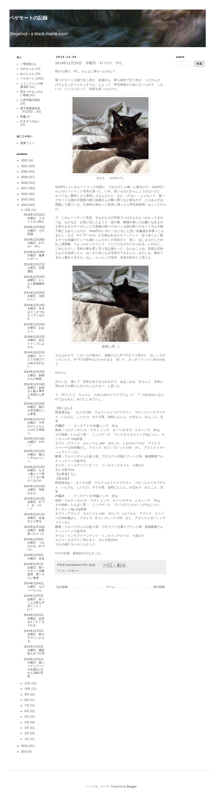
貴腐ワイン (27, 143)
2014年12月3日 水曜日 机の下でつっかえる (35, 636)
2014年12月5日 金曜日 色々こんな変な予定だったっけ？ (35, 602)
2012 (24, 751)
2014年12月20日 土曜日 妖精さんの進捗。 (36, 375)
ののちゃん (27, 68)
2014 (24, 205)
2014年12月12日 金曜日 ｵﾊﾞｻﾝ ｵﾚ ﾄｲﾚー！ (36, 504)
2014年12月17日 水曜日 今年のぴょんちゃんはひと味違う (36, 426)
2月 (27, 733)
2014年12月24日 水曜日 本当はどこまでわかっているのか (36, 312)
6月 (27, 711)
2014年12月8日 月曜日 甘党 (35, 556)
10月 (27, 688)
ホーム (110, 587)
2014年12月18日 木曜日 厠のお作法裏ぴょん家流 (36, 409)
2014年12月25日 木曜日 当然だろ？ (36, 296)
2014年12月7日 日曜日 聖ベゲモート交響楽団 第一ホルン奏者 (35, 571)
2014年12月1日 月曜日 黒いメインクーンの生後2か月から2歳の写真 (35, 668)
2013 (24, 746)
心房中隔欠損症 (30, 100)
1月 (27, 739)
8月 (27, 700)
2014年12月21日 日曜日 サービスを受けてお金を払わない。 (36, 359)
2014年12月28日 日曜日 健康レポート (36, 255)
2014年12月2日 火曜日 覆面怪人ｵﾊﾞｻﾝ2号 (35, 650)
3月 (27, 727)
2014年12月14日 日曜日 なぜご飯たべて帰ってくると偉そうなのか (36, 473)
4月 (27, 722)
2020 (24, 171)
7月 (27, 705)
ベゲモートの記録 (29, 17)
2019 (24, 177)
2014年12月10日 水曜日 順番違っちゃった (36, 530)
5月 (27, 716)
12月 (27, 210)
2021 (24, 166)
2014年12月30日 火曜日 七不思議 (36, 230)
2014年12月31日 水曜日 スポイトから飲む (36, 218)
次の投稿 (62, 587)
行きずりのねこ (30, 121)
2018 (24, 182)
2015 (24, 199)
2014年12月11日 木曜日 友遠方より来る (36, 518)
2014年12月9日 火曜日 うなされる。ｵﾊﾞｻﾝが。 (35, 544)
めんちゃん (27, 73)
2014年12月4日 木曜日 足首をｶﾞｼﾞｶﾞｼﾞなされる (35, 620)
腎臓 (23, 116)
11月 (27, 683)
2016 (24, 194)
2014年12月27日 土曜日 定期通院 (36, 268)
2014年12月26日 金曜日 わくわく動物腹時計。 (36, 282)
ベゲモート (72, 570)
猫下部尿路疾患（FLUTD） (30, 110)
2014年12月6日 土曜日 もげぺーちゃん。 (35, 587)
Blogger (132, 786)
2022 (24, 160)
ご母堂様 (26, 64)
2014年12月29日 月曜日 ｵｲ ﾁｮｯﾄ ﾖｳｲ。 (36, 243)
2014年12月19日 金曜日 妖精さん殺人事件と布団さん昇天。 (36, 391)
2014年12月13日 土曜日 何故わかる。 (36, 490)
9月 (27, 694)
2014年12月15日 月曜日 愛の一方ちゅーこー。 (36, 456)
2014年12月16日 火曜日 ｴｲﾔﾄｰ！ (36, 442)
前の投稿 (159, 587)
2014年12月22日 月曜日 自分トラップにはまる (36, 342)
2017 (24, 188)
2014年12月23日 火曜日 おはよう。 (36, 328)
